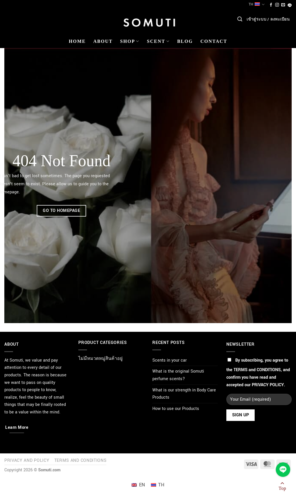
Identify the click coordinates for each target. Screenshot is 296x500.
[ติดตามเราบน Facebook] (271, 5)
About (103, 41)
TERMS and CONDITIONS (257, 370)
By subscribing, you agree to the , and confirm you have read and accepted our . (258, 372)
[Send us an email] (283, 5)
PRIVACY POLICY (268, 385)
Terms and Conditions (80, 460)
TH (256, 4)
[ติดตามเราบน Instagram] (277, 5)
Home (77, 41)
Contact (213, 41)
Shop (130, 41)
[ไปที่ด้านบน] (282, 487)
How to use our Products (175, 409)
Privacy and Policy (26, 460)
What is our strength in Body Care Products (184, 394)
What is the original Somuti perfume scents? (178, 375)
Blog (185, 41)
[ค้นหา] (239, 20)
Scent (158, 41)
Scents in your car (169, 360)
